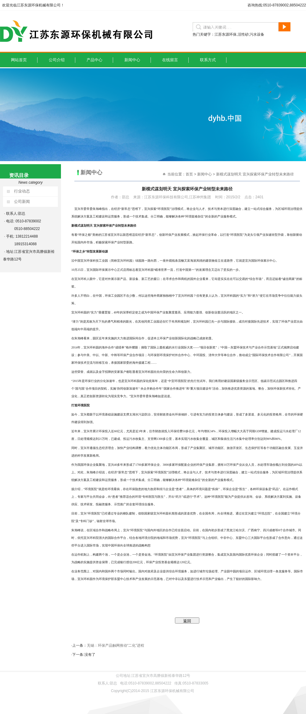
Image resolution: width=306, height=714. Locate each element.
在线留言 (170, 60)
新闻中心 (132, 60)
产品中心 (94, 60)
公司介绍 (57, 60)
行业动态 (22, 191)
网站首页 (19, 60)
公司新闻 (22, 201)
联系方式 (208, 60)
